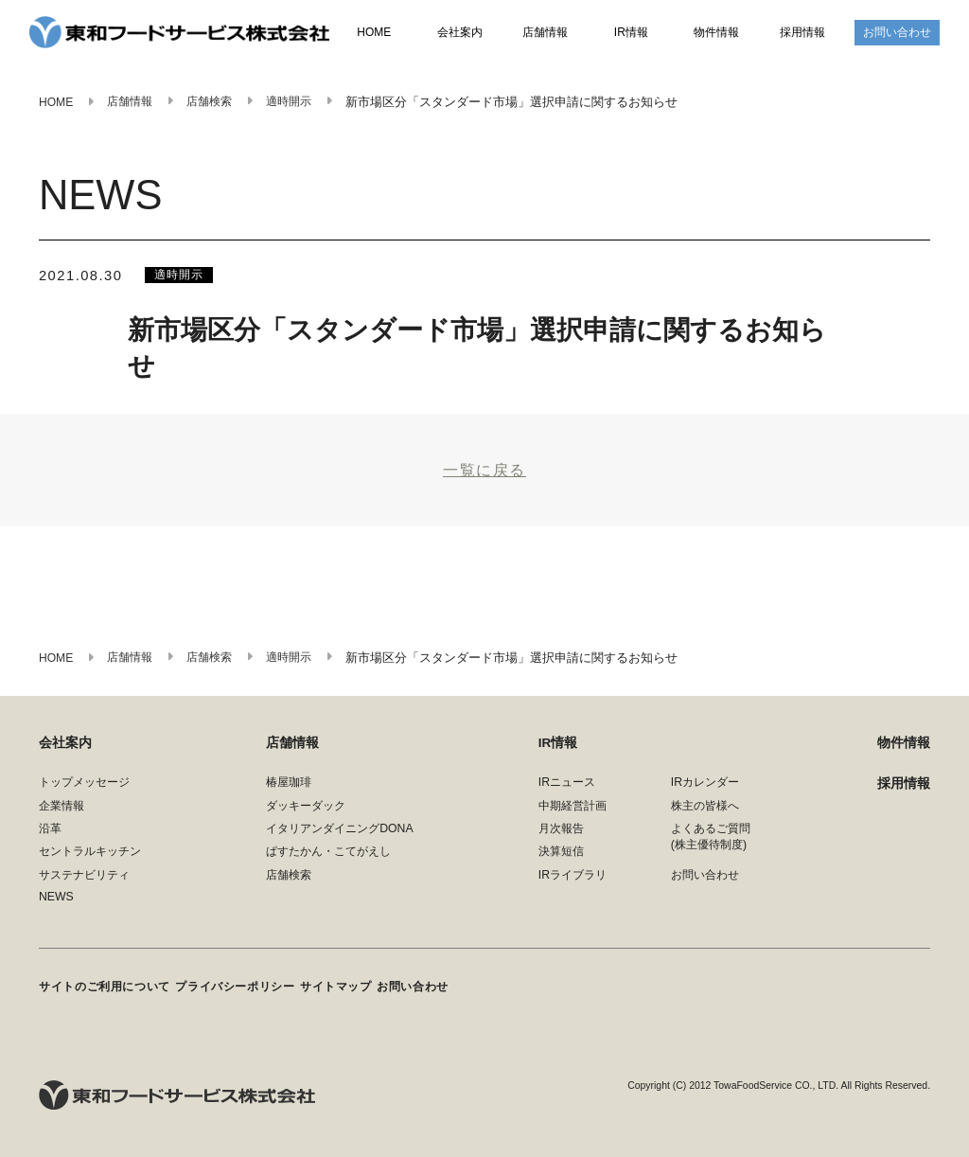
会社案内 (460, 33)
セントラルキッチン (90, 859)
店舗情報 (545, 33)
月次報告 (561, 836)
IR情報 (631, 33)
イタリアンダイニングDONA (339, 836)
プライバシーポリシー (243, 990)
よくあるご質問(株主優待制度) (710, 844)
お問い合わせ (897, 33)
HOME (374, 34)
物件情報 (716, 33)
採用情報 (802, 33)
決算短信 (561, 859)
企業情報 (61, 813)
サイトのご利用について (104, 990)
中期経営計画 (572, 813)
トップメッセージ (84, 790)
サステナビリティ (84, 882)
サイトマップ (350, 990)
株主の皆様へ (705, 813)
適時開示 (181, 275)
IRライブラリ (572, 882)
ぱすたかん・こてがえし (328, 859)
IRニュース (566, 790)
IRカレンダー (705, 790)
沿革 (50, 836)
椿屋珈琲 (288, 790)
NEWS (56, 904)
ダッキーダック (305, 813)
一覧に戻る (484, 474)
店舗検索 (288, 882)
